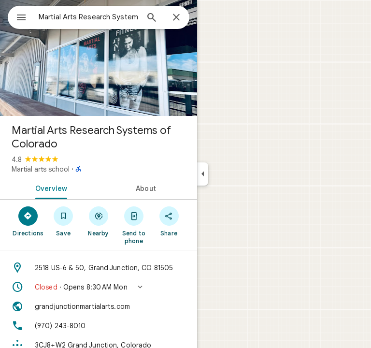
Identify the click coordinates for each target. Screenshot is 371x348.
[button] (98, 287)
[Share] (168, 220)
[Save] (63, 220)
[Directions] (28, 220)
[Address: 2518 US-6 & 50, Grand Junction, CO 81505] (98, 267)
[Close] (176, 18)
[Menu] (21, 18)
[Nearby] (98, 220)
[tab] (49, 187)
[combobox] (88, 17)
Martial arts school (41, 169)
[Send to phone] (133, 224)
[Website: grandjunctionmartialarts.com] (98, 306)
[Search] (151, 18)
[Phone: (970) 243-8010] (98, 325)
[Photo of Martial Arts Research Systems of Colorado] (98, 58)
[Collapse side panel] (202, 174)
